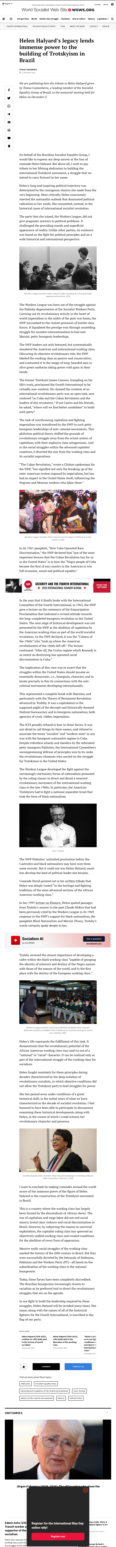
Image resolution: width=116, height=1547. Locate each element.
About (105, 4)
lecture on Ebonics (48, 903)
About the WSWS (77, 26)
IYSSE (63, 26)
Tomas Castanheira (28, 69)
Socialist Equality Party (44, 26)
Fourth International (17, 26)
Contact (98, 4)
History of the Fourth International (36, 1398)
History (61, 1398)
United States (76, 1398)
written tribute (75, 881)
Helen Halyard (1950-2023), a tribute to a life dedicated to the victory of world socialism (34, 1340)
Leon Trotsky (79, 1391)
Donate (105, 26)
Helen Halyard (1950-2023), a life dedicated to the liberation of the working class (65, 1340)
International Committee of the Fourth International (44, 1391)
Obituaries (25, 1384)
